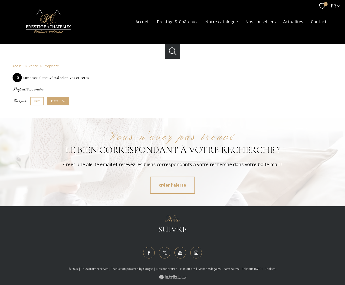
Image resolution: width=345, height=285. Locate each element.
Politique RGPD (252, 269)
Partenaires (231, 269)
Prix (37, 101)
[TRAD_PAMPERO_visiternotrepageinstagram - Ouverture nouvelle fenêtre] (196, 252)
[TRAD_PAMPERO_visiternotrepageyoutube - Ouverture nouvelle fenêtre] (180, 252)
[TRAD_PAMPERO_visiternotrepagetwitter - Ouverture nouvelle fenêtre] (165, 252)
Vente (33, 66)
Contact (319, 22)
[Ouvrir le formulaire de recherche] (172, 51)
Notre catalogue (221, 22)
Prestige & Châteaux (177, 22)
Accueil (142, 22)
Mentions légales (209, 269)
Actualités (293, 22)
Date (58, 101)
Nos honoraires (166, 269)
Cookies (270, 269)
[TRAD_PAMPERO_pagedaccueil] (48, 32)
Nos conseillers (260, 22)
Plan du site (187, 269)
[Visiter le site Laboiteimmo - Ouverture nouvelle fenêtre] (172, 278)
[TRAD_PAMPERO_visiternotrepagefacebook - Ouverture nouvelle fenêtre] (149, 252)
